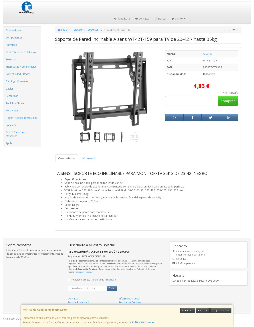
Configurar (187, 310)
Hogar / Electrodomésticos (21, 117)
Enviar (112, 288)
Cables (9, 88)
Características (67, 158)
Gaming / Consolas (17, 81)
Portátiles (11, 45)
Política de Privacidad (83, 272)
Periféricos (12, 96)
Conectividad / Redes (18, 74)
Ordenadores (13, 30)
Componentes (14, 37)
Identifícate (122, 18)
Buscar (160, 18)
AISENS (207, 53)
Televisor (11, 59)
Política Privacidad (78, 302)
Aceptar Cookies (220, 310)
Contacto (142, 18)
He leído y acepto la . (94, 279)
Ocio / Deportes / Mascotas (16, 134)
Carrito (178, 18)
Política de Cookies (143, 322)
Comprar (228, 101)
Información (89, 158)
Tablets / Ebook (15, 103)
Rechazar (203, 310)
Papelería (11, 125)
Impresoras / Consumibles (21, 66)
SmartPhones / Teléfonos (21, 52)
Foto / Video (13, 110)
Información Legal (129, 298)
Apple (9, 143)
